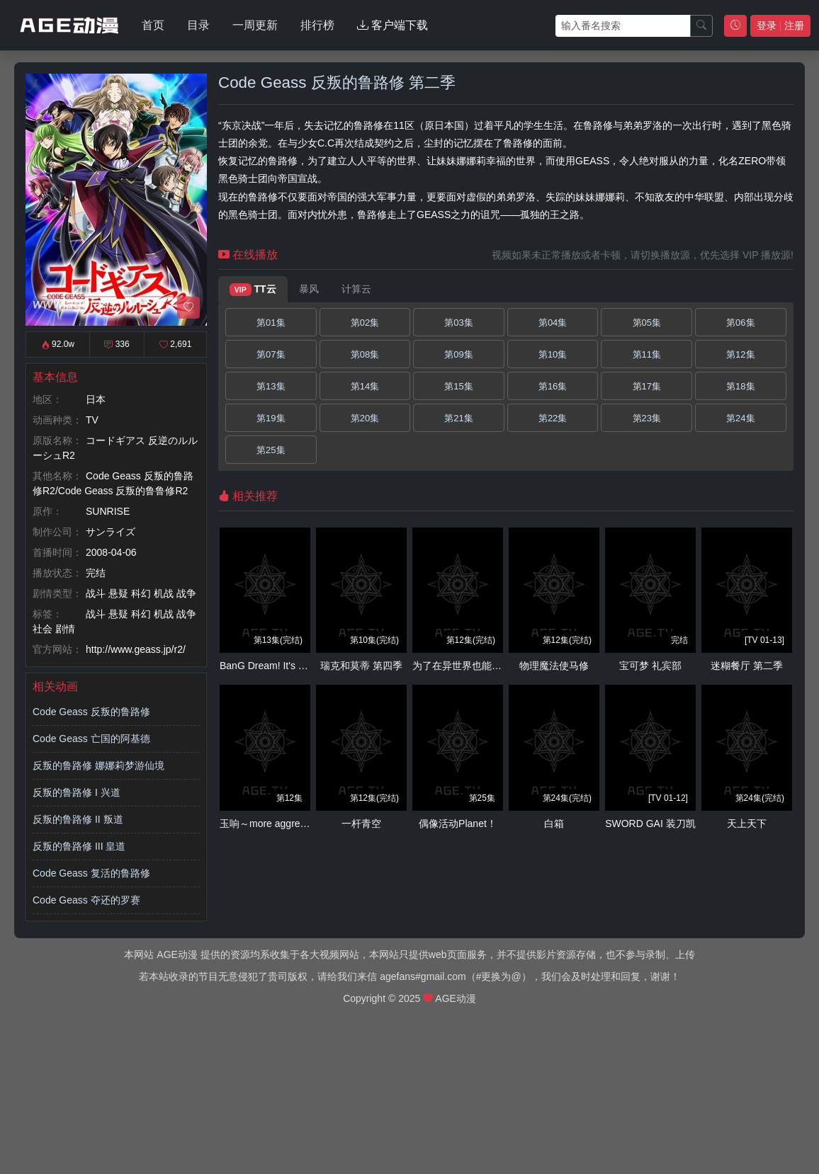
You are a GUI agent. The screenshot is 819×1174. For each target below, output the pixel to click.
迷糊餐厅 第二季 (747, 665)
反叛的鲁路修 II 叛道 (78, 819)
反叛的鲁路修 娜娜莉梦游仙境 (98, 765)
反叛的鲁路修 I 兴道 (76, 792)
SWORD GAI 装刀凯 (650, 823)
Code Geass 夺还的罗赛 (86, 900)
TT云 (253, 289)
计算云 (356, 289)
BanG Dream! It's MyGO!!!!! (280, 665)
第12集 (740, 354)
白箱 (554, 823)
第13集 (270, 386)
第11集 (647, 354)
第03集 (458, 322)
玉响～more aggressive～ (276, 823)
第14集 (365, 386)
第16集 (552, 386)
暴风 (309, 289)
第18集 (740, 386)
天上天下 (747, 823)
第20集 (365, 418)
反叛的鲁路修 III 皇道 (79, 846)
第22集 (552, 418)
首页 (153, 25)
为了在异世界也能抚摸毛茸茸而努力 (491, 665)
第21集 (458, 418)
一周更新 (255, 25)
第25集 (270, 450)
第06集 (740, 322)
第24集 (740, 418)
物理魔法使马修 (554, 665)
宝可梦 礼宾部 (650, 665)
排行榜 (317, 25)
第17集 (647, 386)
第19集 (270, 418)
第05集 (647, 322)
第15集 (458, 386)
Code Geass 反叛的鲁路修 (91, 711)
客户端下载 (392, 25)
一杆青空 (361, 823)
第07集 (270, 354)
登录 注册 (780, 25)
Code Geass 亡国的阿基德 (91, 738)
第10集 (552, 354)
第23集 (647, 418)
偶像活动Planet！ (458, 823)
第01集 (270, 322)
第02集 (365, 322)
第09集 (458, 354)
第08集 (365, 354)
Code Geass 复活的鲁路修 (91, 873)
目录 (198, 25)
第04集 (552, 322)
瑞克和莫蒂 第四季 (361, 665)
